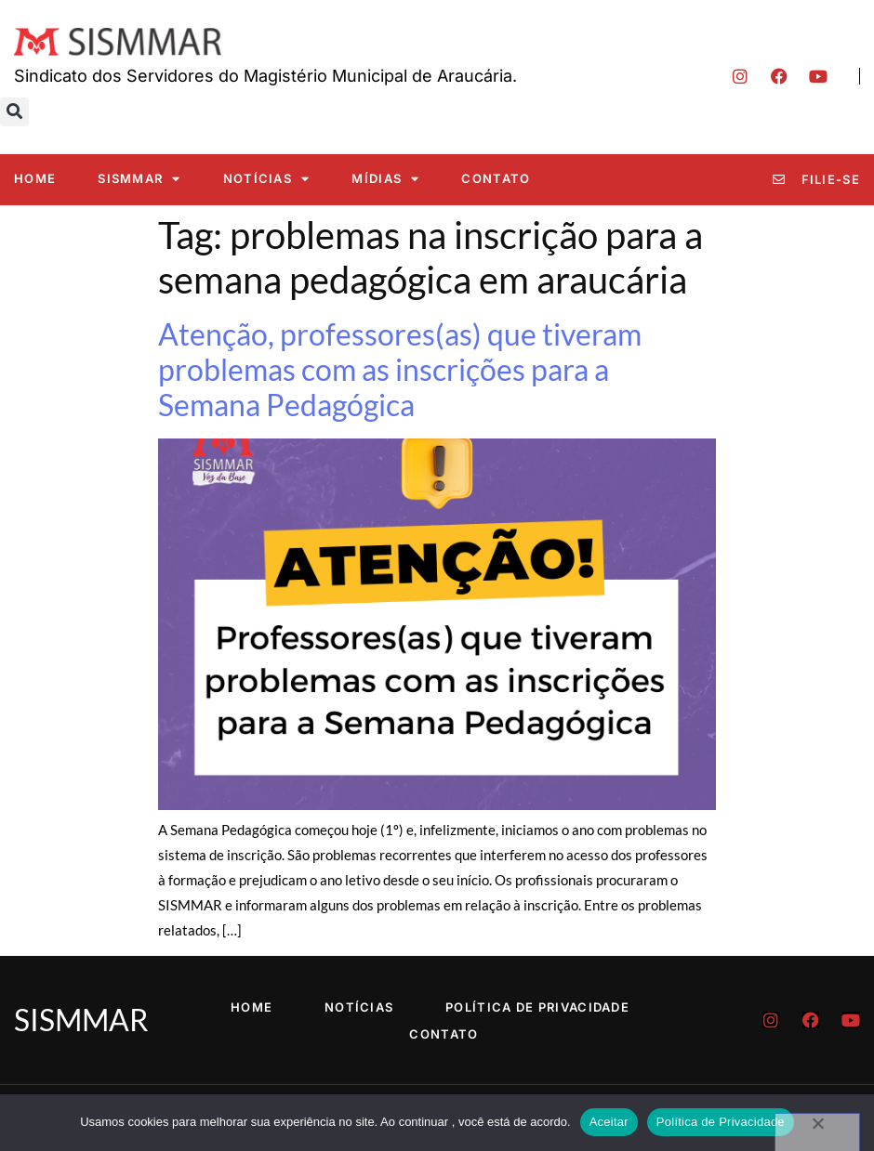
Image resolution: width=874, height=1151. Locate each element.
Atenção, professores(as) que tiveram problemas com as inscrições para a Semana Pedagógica (400, 370)
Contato (495, 178)
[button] (14, 112)
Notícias (267, 178)
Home (35, 178)
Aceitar (609, 1122)
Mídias (385, 178)
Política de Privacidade (537, 1007)
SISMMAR (139, 178)
